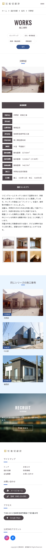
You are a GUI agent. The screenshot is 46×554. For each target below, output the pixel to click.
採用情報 (26, 470)
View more (23, 427)
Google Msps (13, 518)
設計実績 (7, 470)
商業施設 (29, 41)
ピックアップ (13, 36)
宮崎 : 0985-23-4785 (16, 496)
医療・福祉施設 (15, 41)
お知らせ (26, 467)
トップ (6, 467)
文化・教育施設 (30, 36)
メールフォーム (15, 490)
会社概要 (7, 474)
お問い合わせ (28, 474)
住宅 (23, 47)
